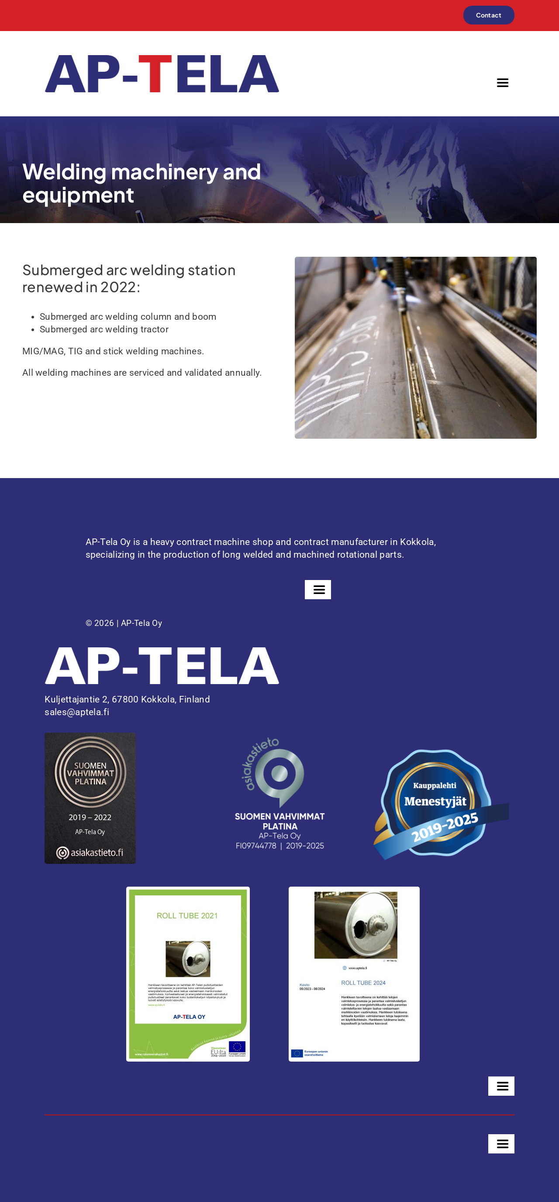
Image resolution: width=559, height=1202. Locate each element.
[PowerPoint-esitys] (354, 891)
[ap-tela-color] (162, 59)
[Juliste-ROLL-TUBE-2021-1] (188, 891)
